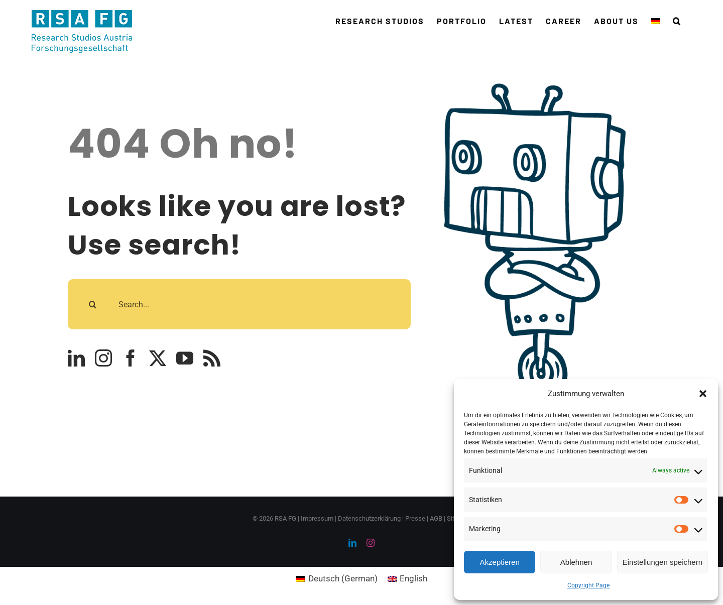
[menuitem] (655, 21)
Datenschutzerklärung (369, 518)
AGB (436, 518)
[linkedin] (76, 358)
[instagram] (103, 358)
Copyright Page (588, 585)
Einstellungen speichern (662, 562)
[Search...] (239, 304)
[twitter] (157, 358)
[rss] (211, 358)
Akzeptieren (500, 562)
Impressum (317, 518)
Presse (415, 518)
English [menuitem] (413, 578)
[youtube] (184, 358)
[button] (703, 394)
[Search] (93, 304)
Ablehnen (576, 562)
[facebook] (130, 358)
